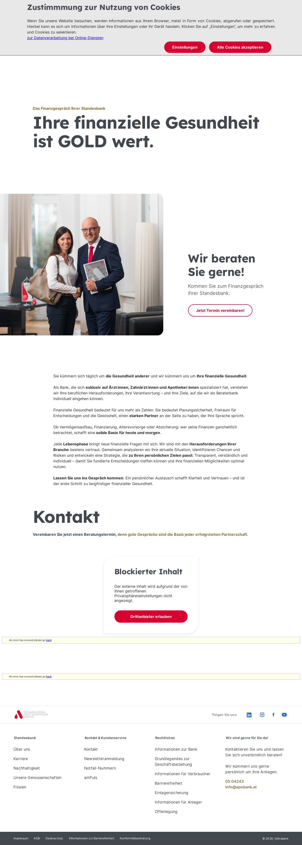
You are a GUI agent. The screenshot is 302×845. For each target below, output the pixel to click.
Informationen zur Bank (176, 749)
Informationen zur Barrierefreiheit (91, 838)
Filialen (19, 787)
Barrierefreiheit (168, 783)
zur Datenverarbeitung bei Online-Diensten (65, 37)
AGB (37, 838)
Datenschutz (54, 838)
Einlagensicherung (171, 792)
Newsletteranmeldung (104, 758)
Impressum (20, 838)
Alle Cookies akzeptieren (240, 47)
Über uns (21, 749)
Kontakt (91, 749)
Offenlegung (166, 811)
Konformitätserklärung (135, 838)
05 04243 (234, 781)
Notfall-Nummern (100, 768)
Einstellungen (184, 47)
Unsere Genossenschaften (37, 777)
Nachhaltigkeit (26, 768)
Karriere (20, 758)
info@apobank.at (241, 787)
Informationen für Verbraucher (182, 773)
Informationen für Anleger (178, 802)
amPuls (90, 777)
